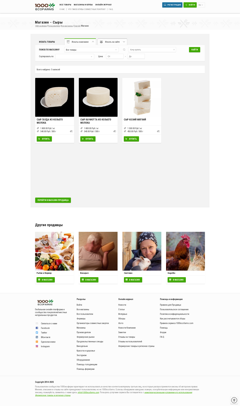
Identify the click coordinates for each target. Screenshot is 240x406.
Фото (120, 323)
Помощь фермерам (85, 369)
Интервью (122, 314)
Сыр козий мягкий (135, 119)
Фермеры (81, 318)
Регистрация (174, 5)
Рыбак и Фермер (44, 273)
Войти (192, 5)
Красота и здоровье (86, 350)
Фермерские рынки (85, 337)
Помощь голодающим (87, 364)
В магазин (47, 280)
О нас (62, 9)
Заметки (122, 332)
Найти (194, 49)
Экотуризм (81, 355)
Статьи (121, 309)
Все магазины (83, 309)
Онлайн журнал (103, 5)
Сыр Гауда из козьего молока (50, 121)
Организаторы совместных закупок (93, 323)
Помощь (164, 328)
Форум (163, 332)
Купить (46, 139)
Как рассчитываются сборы (172, 318)
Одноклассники (48, 342)
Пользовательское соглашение (174, 309)
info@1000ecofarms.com (88, 392)
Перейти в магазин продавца (53, 200)
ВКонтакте (45, 337)
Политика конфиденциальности (174, 314)
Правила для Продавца (170, 305)
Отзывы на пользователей (130, 341)
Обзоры (121, 318)
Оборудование (83, 360)
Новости (122, 305)
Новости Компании (127, 328)
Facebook (45, 328)
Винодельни (82, 346)
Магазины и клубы (83, 5)
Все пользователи (85, 314)
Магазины (81, 328)
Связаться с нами (49, 323)
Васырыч (84, 273)
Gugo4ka (171, 273)
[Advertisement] (120, 170)
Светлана (128, 273)
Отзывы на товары (126, 337)
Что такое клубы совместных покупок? (87, 9)
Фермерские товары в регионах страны (136, 346)
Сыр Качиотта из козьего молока (95, 121)
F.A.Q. (111, 9)
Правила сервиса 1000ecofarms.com (176, 323)
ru (200, 5)
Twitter (44, 332)
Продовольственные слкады (90, 341)
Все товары (65, 5)
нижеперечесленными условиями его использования (168, 392)
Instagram (45, 346)
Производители (84, 332)
